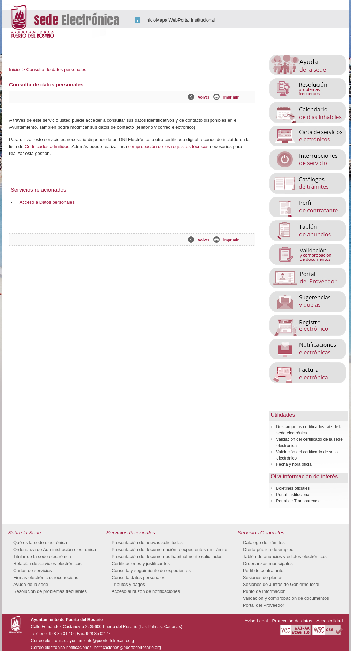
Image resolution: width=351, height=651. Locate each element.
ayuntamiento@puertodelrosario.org (100, 640)
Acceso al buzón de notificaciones (146, 591)
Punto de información (264, 591)
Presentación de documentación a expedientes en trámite (169, 549)
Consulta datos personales (138, 577)
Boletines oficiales (293, 488)
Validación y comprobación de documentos (286, 598)
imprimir (231, 97)
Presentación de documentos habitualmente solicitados (167, 556)
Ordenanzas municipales (268, 563)
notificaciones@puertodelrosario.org (127, 647)
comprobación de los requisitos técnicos (168, 146)
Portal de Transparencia (298, 501)
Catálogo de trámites (264, 542)
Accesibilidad (329, 620)
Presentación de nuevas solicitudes (147, 542)
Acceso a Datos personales (47, 202)
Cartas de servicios (32, 570)
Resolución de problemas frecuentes (50, 591)
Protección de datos (292, 620)
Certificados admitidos (47, 146)
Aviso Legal (256, 620)
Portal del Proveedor (263, 605)
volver (203, 97)
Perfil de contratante (263, 570)
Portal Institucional (196, 20)
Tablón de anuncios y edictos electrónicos (285, 556)
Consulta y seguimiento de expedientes (151, 570)
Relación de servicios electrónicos (47, 563)
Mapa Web (167, 20)
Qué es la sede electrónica (40, 542)
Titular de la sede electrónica (42, 556)
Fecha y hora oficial (294, 464)
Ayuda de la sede (30, 584)
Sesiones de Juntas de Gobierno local (281, 584)
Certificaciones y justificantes (141, 563)
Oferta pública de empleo (268, 549)
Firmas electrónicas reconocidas (45, 577)
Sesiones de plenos (262, 577)
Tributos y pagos (128, 584)
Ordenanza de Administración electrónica (54, 549)
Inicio (150, 20)
